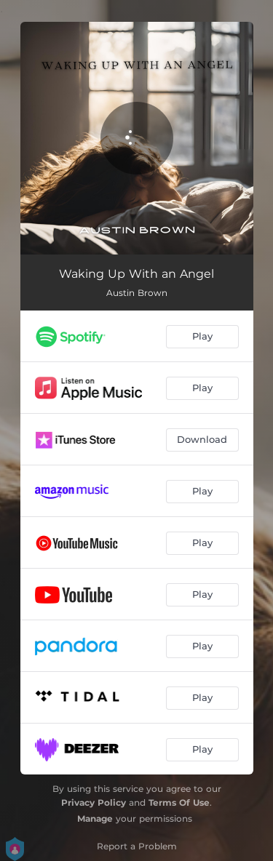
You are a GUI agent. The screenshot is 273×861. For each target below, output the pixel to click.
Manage (95, 818)
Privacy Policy (93, 802)
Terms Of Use (179, 802)
